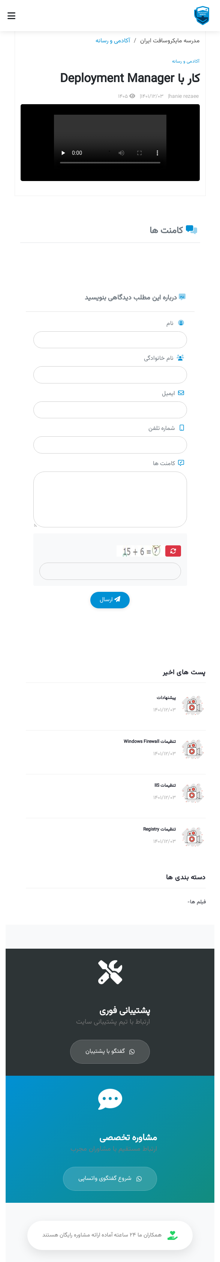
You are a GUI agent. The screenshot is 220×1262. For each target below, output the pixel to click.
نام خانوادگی (164, 358)
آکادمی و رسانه (113, 41)
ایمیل (173, 393)
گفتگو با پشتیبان (102, 1051)
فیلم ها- (196, 902)
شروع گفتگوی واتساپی (102, 1178)
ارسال (110, 600)
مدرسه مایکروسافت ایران (170, 41)
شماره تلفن (166, 428)
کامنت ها (168, 464)
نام (175, 323)
